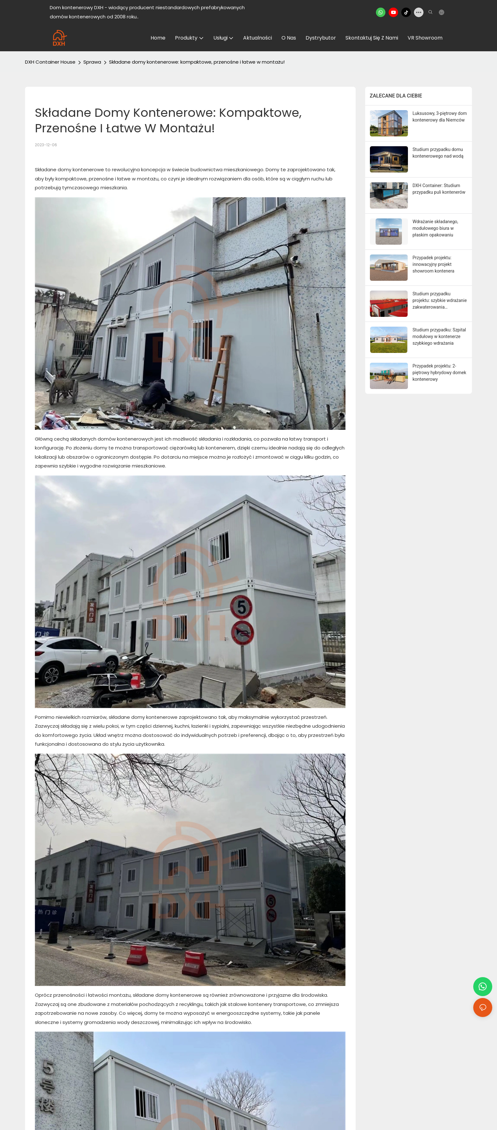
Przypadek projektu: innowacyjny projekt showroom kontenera (434, 264)
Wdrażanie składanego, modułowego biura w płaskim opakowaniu (435, 228)
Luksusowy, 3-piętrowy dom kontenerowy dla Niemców (440, 116)
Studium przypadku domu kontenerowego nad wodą (438, 153)
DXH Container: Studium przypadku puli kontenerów (439, 189)
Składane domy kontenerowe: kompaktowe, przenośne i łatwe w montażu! (197, 62)
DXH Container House (50, 62)
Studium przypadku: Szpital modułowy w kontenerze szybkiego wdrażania (439, 336)
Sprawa (92, 62)
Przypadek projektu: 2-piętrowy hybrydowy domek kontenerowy (439, 372)
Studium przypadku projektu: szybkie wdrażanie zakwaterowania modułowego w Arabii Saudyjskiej (440, 301)
